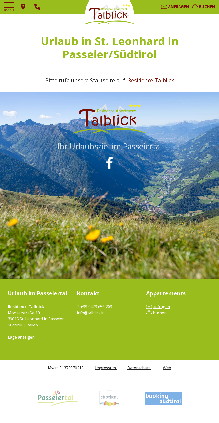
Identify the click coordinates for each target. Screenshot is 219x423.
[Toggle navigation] (10, 7)
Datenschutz (139, 367)
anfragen (175, 6)
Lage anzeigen (21, 337)
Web (167, 367)
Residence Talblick (151, 80)
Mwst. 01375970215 (66, 367)
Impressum (106, 367)
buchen (203, 6)
